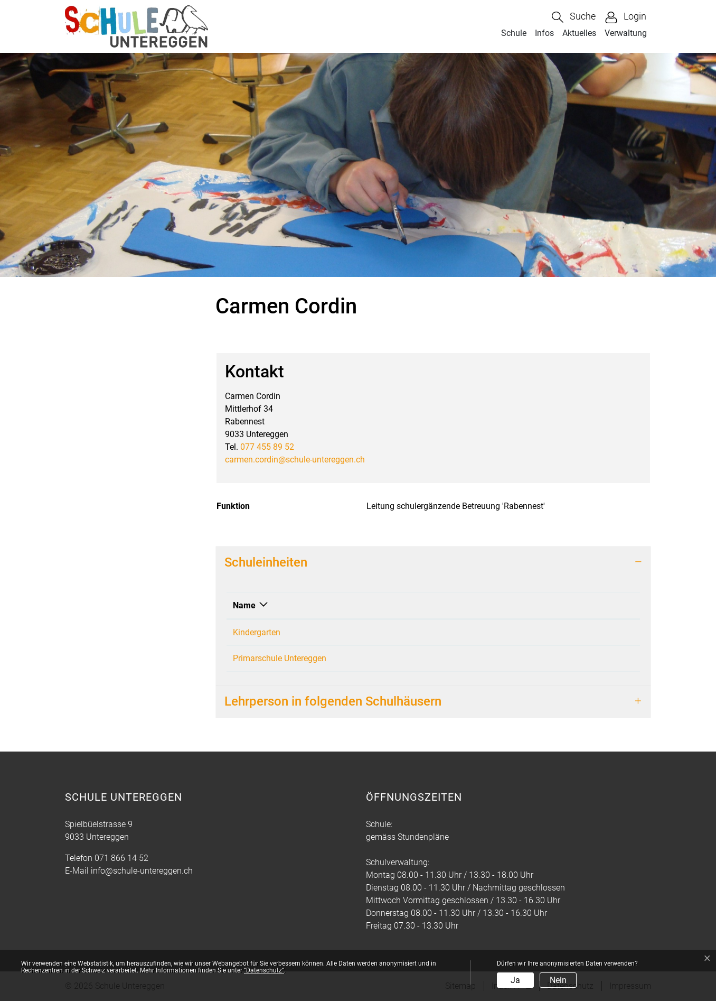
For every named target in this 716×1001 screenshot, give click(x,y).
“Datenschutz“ (264, 970)
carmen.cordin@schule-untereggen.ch (295, 460)
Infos (544, 33)
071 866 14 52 (121, 858)
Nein (558, 980)
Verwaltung (626, 33)
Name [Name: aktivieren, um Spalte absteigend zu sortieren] (244, 605)
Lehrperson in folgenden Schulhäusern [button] (332, 701)
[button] (573, 17)
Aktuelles (579, 33)
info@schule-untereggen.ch (142, 871)
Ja (515, 980)
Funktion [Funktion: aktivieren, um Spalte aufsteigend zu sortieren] (397, 605)
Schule (513, 33)
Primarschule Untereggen (279, 658)
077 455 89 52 (267, 447)
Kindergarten (256, 632)
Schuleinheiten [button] (265, 562)
